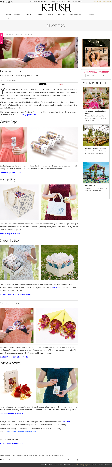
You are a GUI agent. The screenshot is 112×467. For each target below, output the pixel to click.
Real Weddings (75, 14)
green (62, 455)
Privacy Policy (68, 465)
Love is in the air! (26, 34)
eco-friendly (54, 455)
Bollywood (90, 14)
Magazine (9, 18)
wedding (45, 455)
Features (61, 14)
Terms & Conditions (55, 465)
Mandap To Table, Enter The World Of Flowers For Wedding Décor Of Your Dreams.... (95, 118)
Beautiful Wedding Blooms (96, 148)
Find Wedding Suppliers (82, 465)
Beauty (50, 14)
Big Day (38, 455)
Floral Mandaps (91, 186)
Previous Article (7, 460)
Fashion (40, 14)
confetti (30, 455)
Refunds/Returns (97, 465)
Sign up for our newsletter (102, 1)
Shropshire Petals (19, 455)
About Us (44, 465)
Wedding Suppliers (13, 14)
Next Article (73, 460)
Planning (28, 14)
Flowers (16, 34)
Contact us (108, 465)
